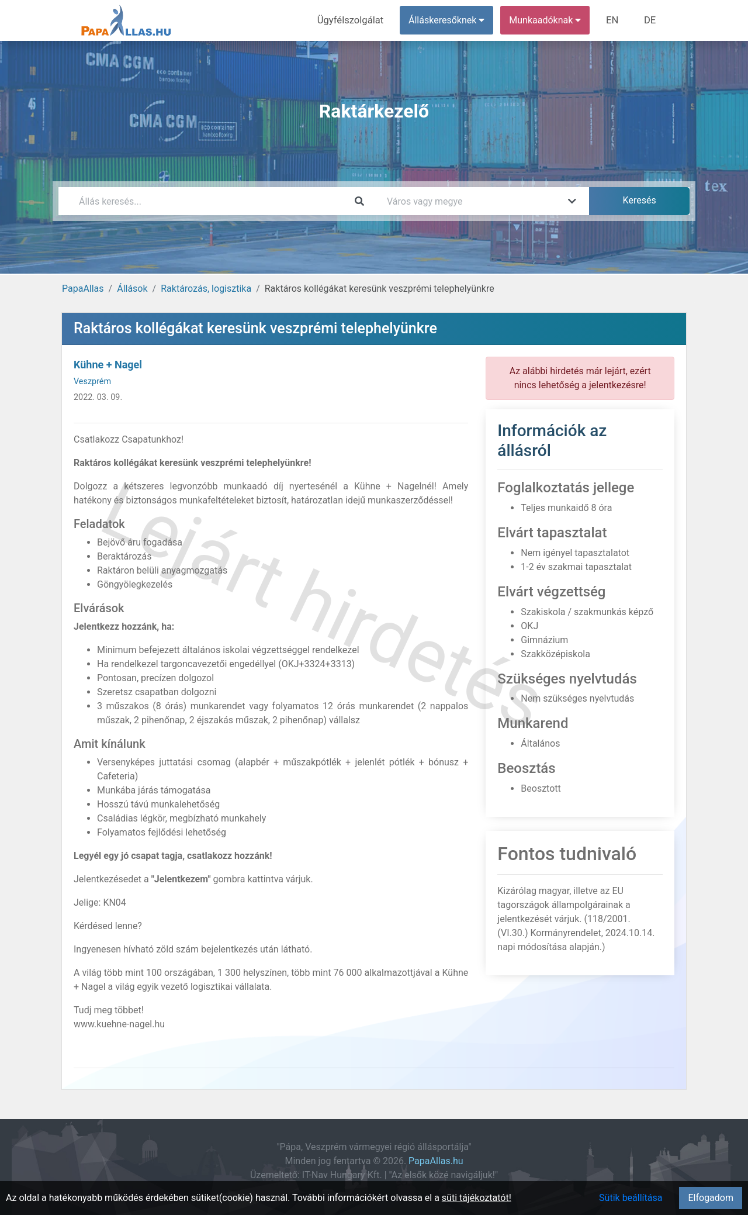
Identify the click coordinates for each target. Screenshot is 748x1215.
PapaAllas (83, 288)
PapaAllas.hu (435, 1160)
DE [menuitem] (650, 20)
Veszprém (92, 381)
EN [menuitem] (614, 20)
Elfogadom (710, 1197)
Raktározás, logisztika (206, 288)
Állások (132, 288)
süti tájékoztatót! (476, 1197)
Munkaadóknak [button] (548, 20)
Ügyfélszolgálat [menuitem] (354, 20)
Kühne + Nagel (108, 364)
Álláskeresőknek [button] (449, 20)
